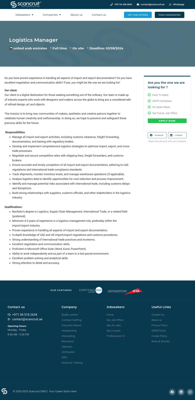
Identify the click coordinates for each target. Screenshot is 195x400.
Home (110, 314)
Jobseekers (24, 15)
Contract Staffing (71, 319)
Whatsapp (178, 4)
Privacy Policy (160, 325)
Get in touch (114, 330)
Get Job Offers (115, 319)
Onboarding (68, 336)
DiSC (64, 357)
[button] (157, 135)
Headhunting (69, 330)
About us (76, 14)
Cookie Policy (159, 336)
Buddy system (70, 314)
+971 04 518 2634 (123, 4)
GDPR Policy (159, 330)
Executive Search (71, 325)
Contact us (99, 14)
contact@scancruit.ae (153, 4)
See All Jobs (114, 325)
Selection (67, 346)
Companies (52, 15)
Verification (68, 352)
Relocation (68, 341)
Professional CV (116, 336)
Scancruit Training (72, 362)
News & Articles (161, 341)
